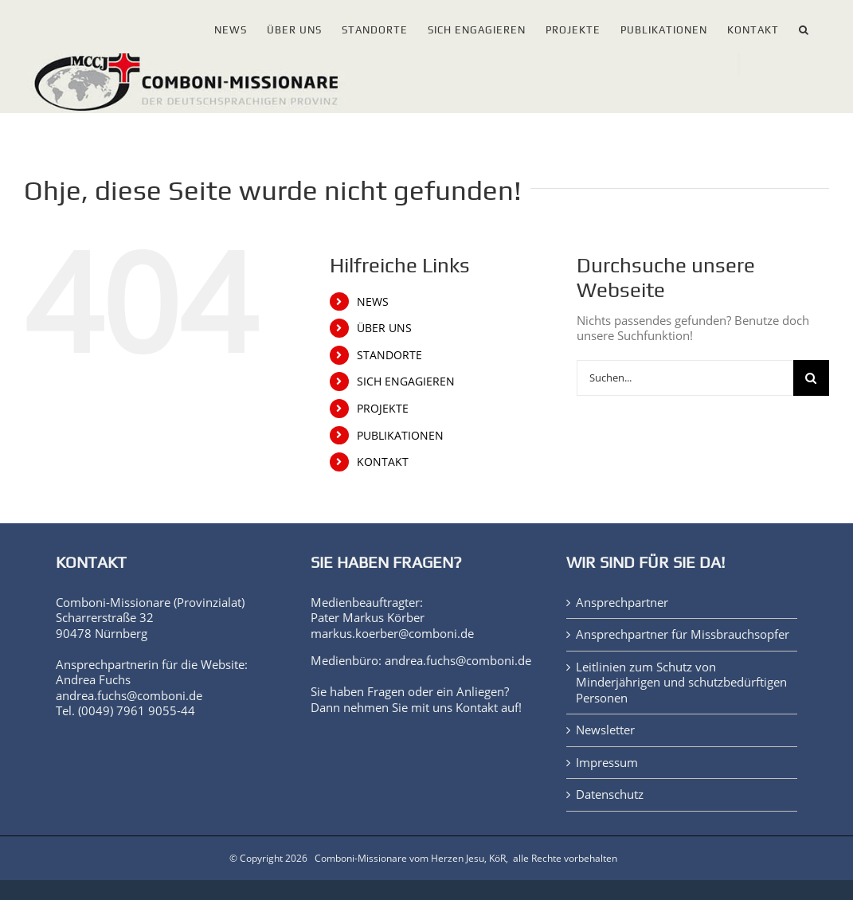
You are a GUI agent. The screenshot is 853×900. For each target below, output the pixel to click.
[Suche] (811, 378)
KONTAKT (383, 461)
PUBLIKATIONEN (400, 435)
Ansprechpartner (622, 602)
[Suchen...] (685, 378)
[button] (804, 26)
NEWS (373, 301)
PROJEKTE (383, 408)
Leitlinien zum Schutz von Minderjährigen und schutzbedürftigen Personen (681, 682)
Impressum (607, 762)
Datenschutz (610, 794)
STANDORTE (389, 354)
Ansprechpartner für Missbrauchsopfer (682, 634)
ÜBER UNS (384, 327)
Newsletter (605, 730)
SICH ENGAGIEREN (406, 381)
